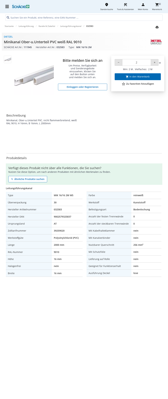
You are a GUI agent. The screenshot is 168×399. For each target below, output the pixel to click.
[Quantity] (136, 62)
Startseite (9, 26)
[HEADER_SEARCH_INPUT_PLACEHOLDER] (84, 18)
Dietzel (8, 36)
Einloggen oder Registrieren (82, 86)
